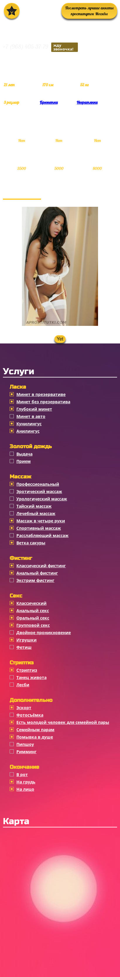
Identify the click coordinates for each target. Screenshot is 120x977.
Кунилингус (29, 423)
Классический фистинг (41, 565)
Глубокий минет (34, 409)
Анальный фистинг (37, 573)
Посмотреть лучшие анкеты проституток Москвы (89, 11)
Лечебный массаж (35, 513)
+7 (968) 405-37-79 (40, 47)
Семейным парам (35, 729)
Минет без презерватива (43, 401)
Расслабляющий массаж (42, 535)
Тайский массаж (34, 506)
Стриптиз (26, 670)
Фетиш (24, 647)
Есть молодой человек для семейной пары (62, 722)
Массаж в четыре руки (40, 521)
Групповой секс (33, 625)
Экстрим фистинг (35, 580)
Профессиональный (37, 484)
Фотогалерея (22, 192)
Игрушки (26, 640)
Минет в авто (30, 416)
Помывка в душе (34, 737)
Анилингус (28, 431)
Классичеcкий (31, 603)
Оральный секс (32, 618)
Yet (60, 338)
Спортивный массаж (38, 528)
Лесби (22, 685)
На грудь (25, 782)
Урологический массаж (41, 499)
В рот (22, 774)
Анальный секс (32, 610)
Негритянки (87, 102)
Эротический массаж (39, 491)
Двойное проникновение (43, 632)
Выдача (24, 454)
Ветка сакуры (30, 543)
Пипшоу (25, 744)
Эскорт (23, 707)
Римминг (26, 751)
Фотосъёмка (29, 715)
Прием (23, 461)
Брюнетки (49, 102)
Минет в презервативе (41, 394)
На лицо (25, 789)
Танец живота (31, 677)
